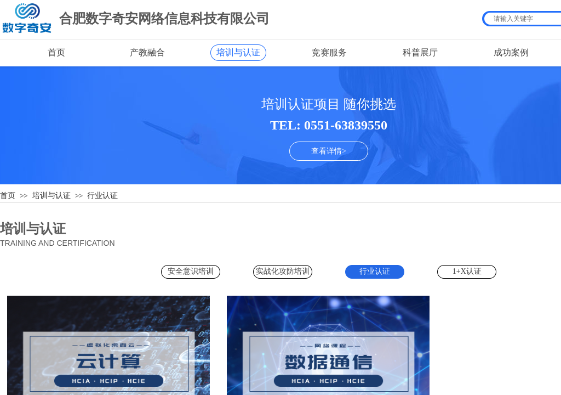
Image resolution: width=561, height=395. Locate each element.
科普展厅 (420, 52)
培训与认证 (238, 52)
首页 (56, 52)
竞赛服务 (329, 52)
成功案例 (511, 52)
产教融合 (147, 52)
